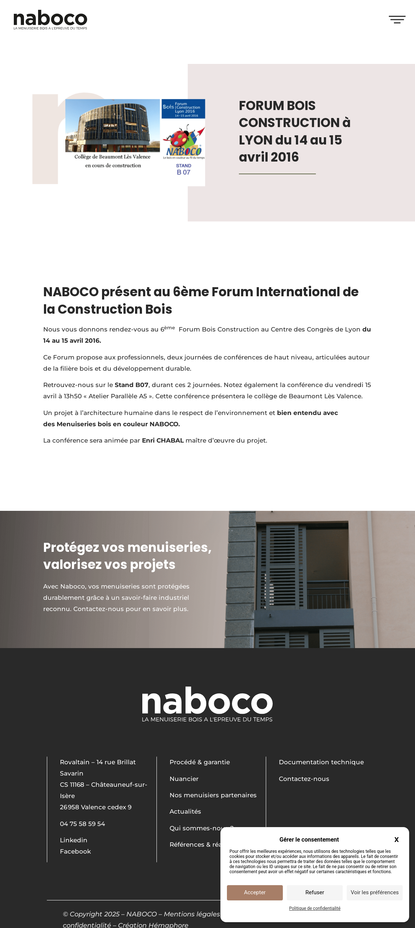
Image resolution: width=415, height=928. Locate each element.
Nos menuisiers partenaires (213, 795)
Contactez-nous (304, 778)
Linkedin (74, 840)
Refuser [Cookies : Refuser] (314, 892)
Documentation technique (321, 762)
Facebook (75, 851)
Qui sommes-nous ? (202, 828)
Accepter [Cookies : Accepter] (255, 892)
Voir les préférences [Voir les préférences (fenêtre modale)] (375, 892)
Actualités (185, 811)
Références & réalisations (209, 844)
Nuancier (184, 778)
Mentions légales (192, 914)
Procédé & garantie (200, 762)
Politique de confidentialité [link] (315, 908)
